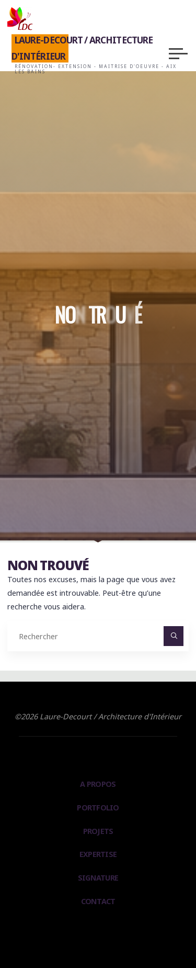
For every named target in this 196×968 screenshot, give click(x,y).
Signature (98, 878)
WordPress (140, 933)
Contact (98, 901)
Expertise (98, 854)
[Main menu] (178, 53)
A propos (98, 784)
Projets (98, 831)
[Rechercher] (173, 636)
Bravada (95, 933)
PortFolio (98, 808)
